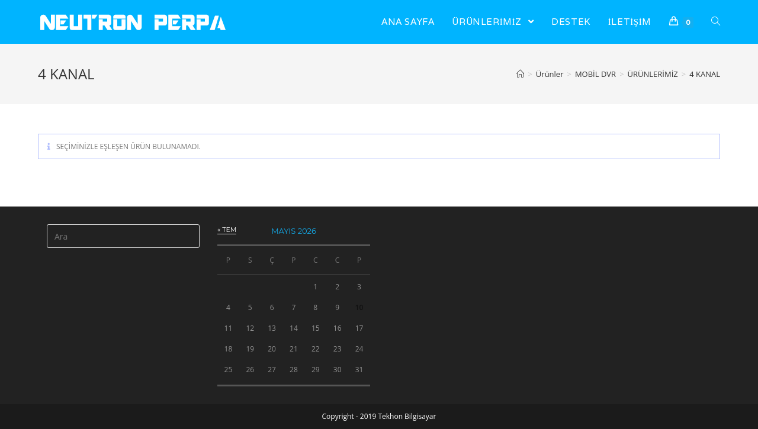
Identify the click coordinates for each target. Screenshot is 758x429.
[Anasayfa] (520, 74)
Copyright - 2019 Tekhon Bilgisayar (379, 416)
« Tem (226, 229)
